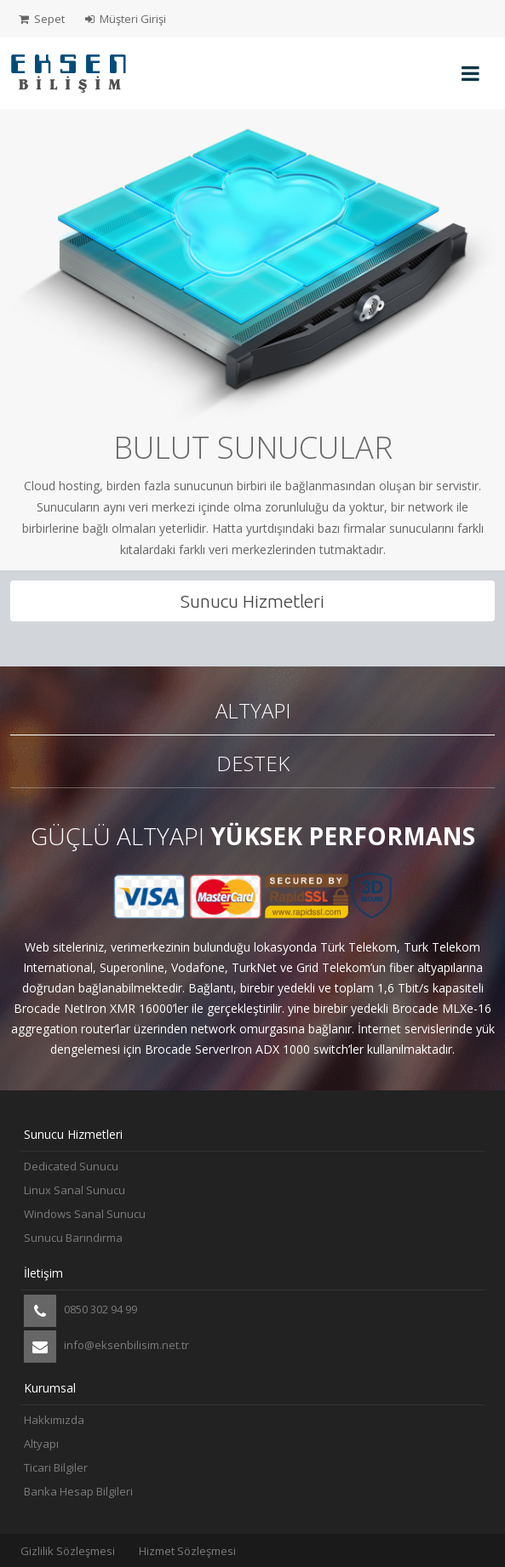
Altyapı (41, 1443)
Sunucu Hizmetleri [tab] (252, 601)
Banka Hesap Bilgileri (78, 1491)
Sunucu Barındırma (73, 1237)
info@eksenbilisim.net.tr (106, 1346)
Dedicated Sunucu (71, 1166)
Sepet (42, 18)
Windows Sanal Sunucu (85, 1213)
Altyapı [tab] (252, 710)
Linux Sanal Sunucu (74, 1190)
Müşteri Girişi (125, 18)
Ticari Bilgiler (56, 1467)
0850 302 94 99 (80, 1311)
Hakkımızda (54, 1419)
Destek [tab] (253, 763)
